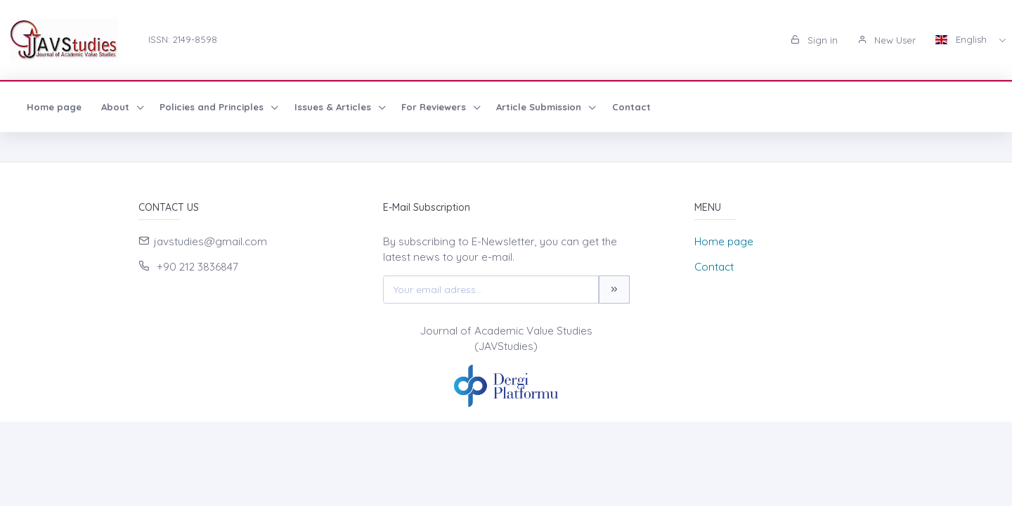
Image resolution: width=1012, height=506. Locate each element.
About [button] (116, 106)
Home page (54, 106)
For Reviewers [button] (435, 106)
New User (886, 40)
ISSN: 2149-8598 (182, 39)
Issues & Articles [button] (334, 106)
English (962, 39)
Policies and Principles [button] (213, 106)
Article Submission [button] (540, 106)
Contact (631, 106)
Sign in (814, 40)
